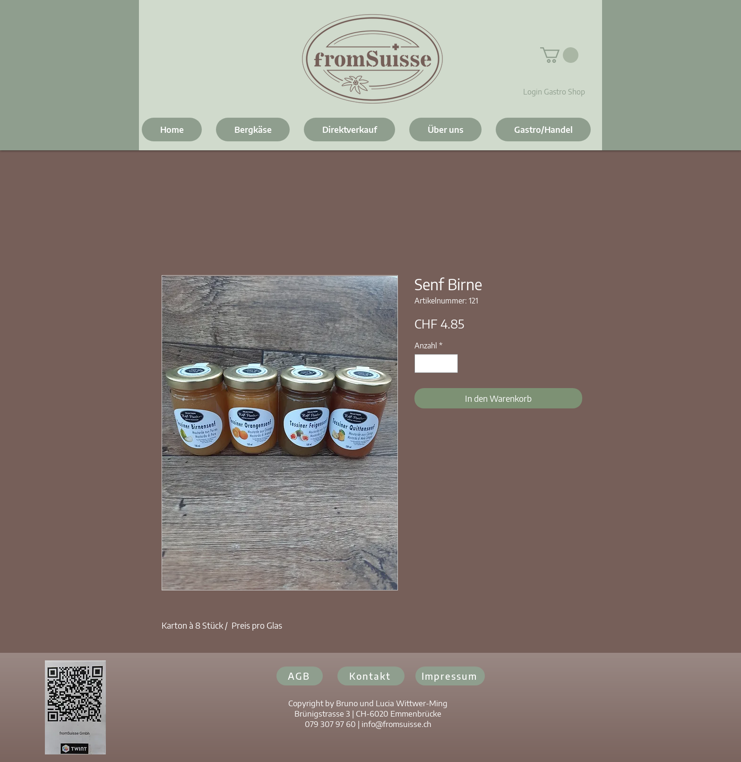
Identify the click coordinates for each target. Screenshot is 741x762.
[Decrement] (422, 363)
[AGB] (299, 676)
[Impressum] (450, 676)
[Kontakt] (371, 676)
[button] (559, 55)
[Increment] (450, 363)
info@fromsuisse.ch (396, 724)
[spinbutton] (436, 363)
